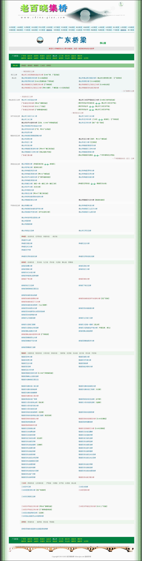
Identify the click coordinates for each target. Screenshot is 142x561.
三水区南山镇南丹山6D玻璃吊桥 (32, 516)
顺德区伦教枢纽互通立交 (30, 380)
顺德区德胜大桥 (84, 357)
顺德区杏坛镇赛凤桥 (28, 464)
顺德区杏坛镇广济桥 (28, 474)
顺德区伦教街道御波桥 (29, 389)
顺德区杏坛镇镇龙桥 (86, 467)
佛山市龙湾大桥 (26, 132)
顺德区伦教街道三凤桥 (86, 389)
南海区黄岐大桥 (26, 269)
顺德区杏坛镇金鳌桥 (28, 445)
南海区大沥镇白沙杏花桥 (30, 328)
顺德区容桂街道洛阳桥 (29, 412)
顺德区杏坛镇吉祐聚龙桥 (87, 471)
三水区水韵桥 (83, 487)
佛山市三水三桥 (26, 119)
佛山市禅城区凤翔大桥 (29, 180)
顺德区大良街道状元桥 (29, 409)
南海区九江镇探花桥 (28, 318)
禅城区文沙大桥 (84, 243)
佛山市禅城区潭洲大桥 (29, 174)
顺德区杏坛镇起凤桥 (28, 451)
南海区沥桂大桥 (84, 266)
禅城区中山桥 (26, 240)
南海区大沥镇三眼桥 (28, 324)
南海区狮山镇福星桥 (86, 331)
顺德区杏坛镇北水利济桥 (30, 458)
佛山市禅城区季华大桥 (86, 171)
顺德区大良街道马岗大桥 (30, 406)
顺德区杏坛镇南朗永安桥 (30, 461)
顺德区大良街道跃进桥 (86, 402)
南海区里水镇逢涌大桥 (86, 308)
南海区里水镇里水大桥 (29, 308)
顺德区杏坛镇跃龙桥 (86, 445)
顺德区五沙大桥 (26, 363)
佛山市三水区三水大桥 (86, 116)
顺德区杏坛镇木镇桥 (28, 467)
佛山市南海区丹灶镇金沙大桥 (31, 126)
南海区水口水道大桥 (28, 272)
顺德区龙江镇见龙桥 (86, 438)
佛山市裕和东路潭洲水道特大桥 (32, 197)
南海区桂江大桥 (84, 269)
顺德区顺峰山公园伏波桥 (30, 376)
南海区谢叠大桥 (26, 266)
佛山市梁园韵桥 (26, 224)
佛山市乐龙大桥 (26, 145)
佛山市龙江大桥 (84, 142)
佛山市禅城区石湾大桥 (86, 174)
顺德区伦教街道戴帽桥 (29, 393)
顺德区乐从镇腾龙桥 (28, 432)
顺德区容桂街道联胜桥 (86, 412)
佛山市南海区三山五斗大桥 (88, 209)
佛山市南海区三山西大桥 (87, 212)
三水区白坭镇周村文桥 (29, 513)
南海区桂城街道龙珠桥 (29, 305)
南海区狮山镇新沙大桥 (29, 331)
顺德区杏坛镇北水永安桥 (87, 454)
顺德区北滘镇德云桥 (28, 428)
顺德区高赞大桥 (26, 360)
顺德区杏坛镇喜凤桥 (28, 454)
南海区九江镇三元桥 (86, 318)
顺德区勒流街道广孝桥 (29, 399)
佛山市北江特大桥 (85, 119)
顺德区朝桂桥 (83, 363)
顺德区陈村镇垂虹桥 (28, 422)
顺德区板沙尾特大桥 (86, 366)
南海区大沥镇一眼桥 (86, 324)
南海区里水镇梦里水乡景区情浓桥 (33, 311)
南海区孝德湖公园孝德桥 (30, 276)
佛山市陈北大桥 (26, 193)
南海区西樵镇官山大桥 (29, 337)
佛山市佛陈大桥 (26, 205)
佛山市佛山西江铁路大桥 (87, 78)
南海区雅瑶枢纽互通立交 (30, 289)
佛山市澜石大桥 (26, 184)
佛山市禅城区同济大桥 (29, 171)
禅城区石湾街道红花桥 (86, 256)
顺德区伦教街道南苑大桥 (87, 386)
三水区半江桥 (26, 487)
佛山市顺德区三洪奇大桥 (87, 149)
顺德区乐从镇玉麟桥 (86, 432)
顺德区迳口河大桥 (27, 370)
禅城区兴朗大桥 (26, 243)
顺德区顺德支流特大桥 (29, 373)
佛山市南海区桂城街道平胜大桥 (32, 209)
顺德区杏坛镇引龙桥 (86, 448)
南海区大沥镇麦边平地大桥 (88, 328)
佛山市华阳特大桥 (27, 190)
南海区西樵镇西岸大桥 (86, 341)
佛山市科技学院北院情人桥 (30, 218)
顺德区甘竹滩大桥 (85, 360)
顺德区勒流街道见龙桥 (86, 399)
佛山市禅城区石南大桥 (86, 177)
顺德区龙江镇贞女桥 (28, 438)
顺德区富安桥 (26, 366)
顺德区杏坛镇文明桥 (86, 464)
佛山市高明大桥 (84, 81)
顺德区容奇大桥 (26, 357)
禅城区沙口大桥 (26, 247)
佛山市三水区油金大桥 (29, 100)
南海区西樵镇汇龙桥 (28, 347)
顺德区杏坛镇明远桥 (86, 441)
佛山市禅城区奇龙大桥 (86, 205)
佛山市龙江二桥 (26, 142)
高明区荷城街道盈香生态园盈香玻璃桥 (34, 529)
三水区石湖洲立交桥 (28, 496)
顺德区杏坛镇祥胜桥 (28, 477)
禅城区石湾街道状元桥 (29, 256)
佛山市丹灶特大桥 (27, 129)
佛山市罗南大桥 (26, 167)
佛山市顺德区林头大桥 (29, 200)
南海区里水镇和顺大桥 (29, 315)
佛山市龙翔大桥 (26, 139)
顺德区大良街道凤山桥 (29, 402)
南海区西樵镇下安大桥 (29, 341)
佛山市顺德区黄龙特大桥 (30, 149)
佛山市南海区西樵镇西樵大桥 (31, 136)
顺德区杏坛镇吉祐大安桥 (30, 471)
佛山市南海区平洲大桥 (29, 212)
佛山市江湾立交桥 (85, 231)
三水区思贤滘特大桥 (28, 490)
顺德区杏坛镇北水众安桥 (87, 458)
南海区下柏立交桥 (85, 285)
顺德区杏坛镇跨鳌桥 (86, 451)
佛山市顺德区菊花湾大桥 (87, 145)
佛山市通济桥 (26, 221)
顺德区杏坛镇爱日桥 (28, 448)
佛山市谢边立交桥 (27, 231)
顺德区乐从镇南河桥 (86, 435)
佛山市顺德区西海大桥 (86, 152)
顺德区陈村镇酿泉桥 (86, 422)
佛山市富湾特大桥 (27, 81)
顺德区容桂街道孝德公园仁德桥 (32, 415)
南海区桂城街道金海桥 (29, 295)
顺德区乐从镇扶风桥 (28, 435)
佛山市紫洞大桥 (26, 164)
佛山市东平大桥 (26, 187)
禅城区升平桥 (26, 250)
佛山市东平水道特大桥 (29, 177)
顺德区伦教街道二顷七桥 (30, 386)
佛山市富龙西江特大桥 (29, 78)
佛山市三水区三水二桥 (29, 116)
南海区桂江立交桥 (27, 285)
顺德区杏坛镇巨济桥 (28, 441)
